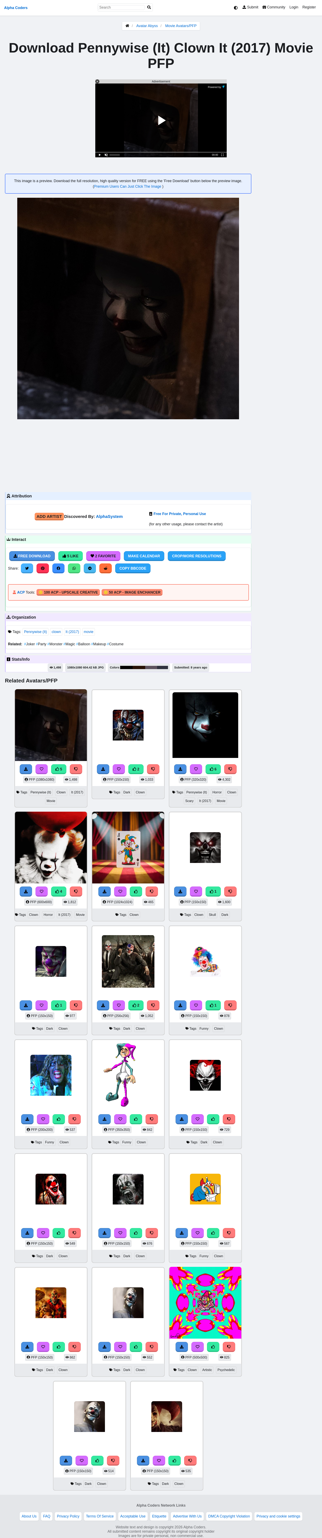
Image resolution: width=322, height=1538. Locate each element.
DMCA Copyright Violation (229, 1516)
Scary (189, 801)
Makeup (99, 644)
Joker (30, 644)
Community (273, 7)
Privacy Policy (68, 1516)
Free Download (32, 556)
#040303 (126, 667)
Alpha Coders (16, 8)
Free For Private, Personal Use (180, 514)
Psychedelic (226, 1370)
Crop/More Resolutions (196, 556)
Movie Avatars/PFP (181, 26)
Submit (250, 7)
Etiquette (159, 1516)
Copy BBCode (133, 568)
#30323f (162, 667)
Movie (51, 801)
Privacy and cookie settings (278, 1516)
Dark (126, 792)
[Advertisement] (128, 455)
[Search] (149, 7)
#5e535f (151, 667)
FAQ (46, 1516)
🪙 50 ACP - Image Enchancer (132, 592)
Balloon (83, 644)
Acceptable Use (133, 1516)
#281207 (139, 667)
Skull (212, 914)
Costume (115, 644)
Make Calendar (144, 556)
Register (309, 7)
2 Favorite (103, 556)
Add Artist (49, 516)
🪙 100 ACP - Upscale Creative (68, 592)
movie (88, 632)
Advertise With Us (187, 1516)
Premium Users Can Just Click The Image (128, 186)
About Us (29, 1516)
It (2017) (72, 632)
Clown (61, 792)
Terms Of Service (100, 1516)
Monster (55, 644)
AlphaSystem (109, 516)
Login (293, 7)
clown (56, 632)
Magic (69, 644)
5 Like (70, 556)
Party (41, 644)
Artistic (207, 1370)
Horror (217, 792)
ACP (21, 592)
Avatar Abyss (147, 26)
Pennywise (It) (35, 632)
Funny (203, 1028)
